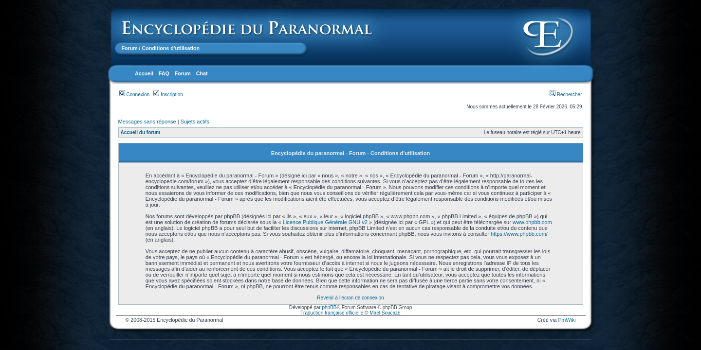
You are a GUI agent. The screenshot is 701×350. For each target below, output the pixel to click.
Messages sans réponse (147, 121)
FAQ (164, 73)
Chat (202, 73)
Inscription (168, 94)
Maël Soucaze (384, 312)
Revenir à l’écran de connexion (350, 297)
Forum (130, 48)
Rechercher (566, 94)
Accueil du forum (141, 132)
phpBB (329, 307)
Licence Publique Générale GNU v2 (325, 222)
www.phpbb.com (532, 222)
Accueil (144, 73)
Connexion (134, 94)
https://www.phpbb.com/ (519, 234)
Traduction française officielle (331, 312)
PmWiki (566, 320)
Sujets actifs (195, 121)
